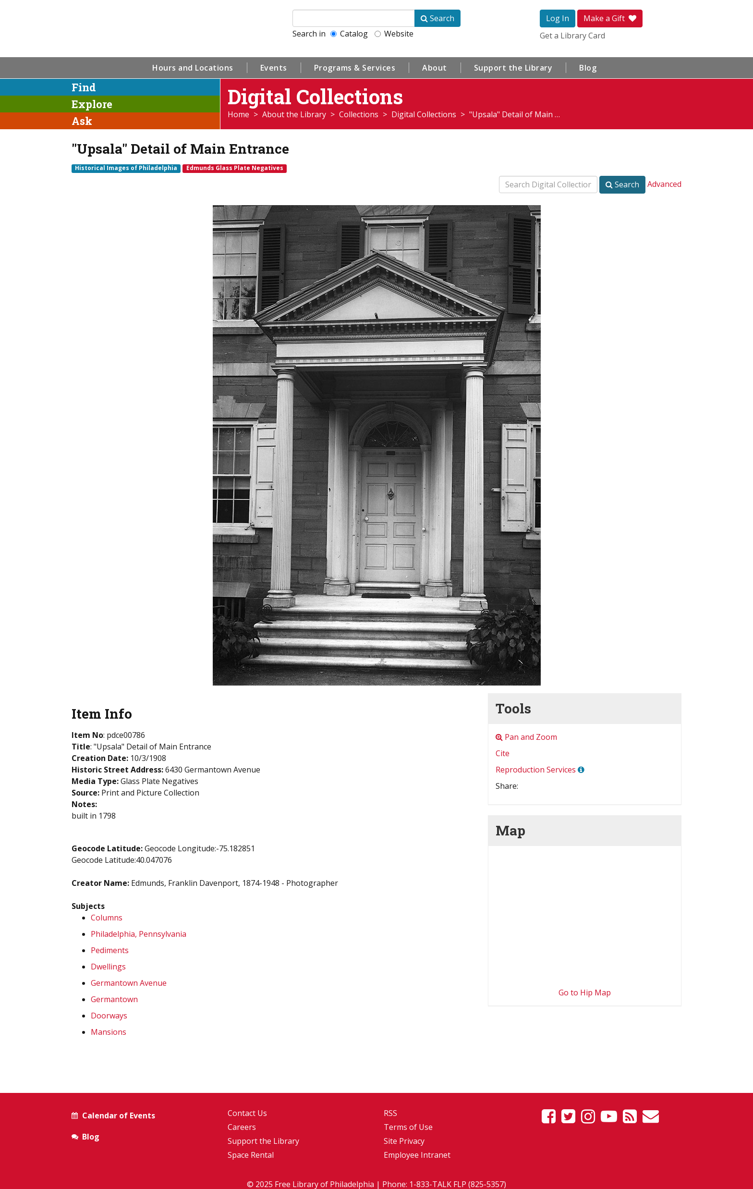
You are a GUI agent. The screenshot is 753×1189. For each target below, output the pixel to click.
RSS (390, 1113)
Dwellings (108, 966)
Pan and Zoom (526, 737)
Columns (106, 917)
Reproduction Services (536, 769)
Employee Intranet (417, 1155)
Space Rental (251, 1155)
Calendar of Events (118, 1115)
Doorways (109, 1015)
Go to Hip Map (585, 992)
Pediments (110, 950)
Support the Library (513, 67)
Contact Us (247, 1113)
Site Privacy (404, 1141)
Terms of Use (408, 1127)
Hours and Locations (192, 67)
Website (394, 33)
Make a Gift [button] (609, 18)
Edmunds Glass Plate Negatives (234, 168)
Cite (503, 753)
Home (238, 114)
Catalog (349, 33)
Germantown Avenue (129, 983)
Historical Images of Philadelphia (126, 168)
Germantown (114, 999)
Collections (358, 114)
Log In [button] (557, 18)
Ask (82, 121)
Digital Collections (423, 114)
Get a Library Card (572, 35)
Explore (92, 104)
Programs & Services (355, 67)
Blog (587, 67)
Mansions (108, 1032)
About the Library (294, 114)
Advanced (664, 184)
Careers (242, 1127)
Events (273, 67)
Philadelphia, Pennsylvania (138, 934)
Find (84, 87)
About (434, 67)
